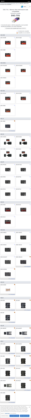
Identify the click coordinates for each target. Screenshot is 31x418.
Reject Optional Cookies (25, 416)
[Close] (29, 407)
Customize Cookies (4, 416)
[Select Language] (26, 6)
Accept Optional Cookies (14, 416)
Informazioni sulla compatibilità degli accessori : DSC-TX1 (9, 3)
